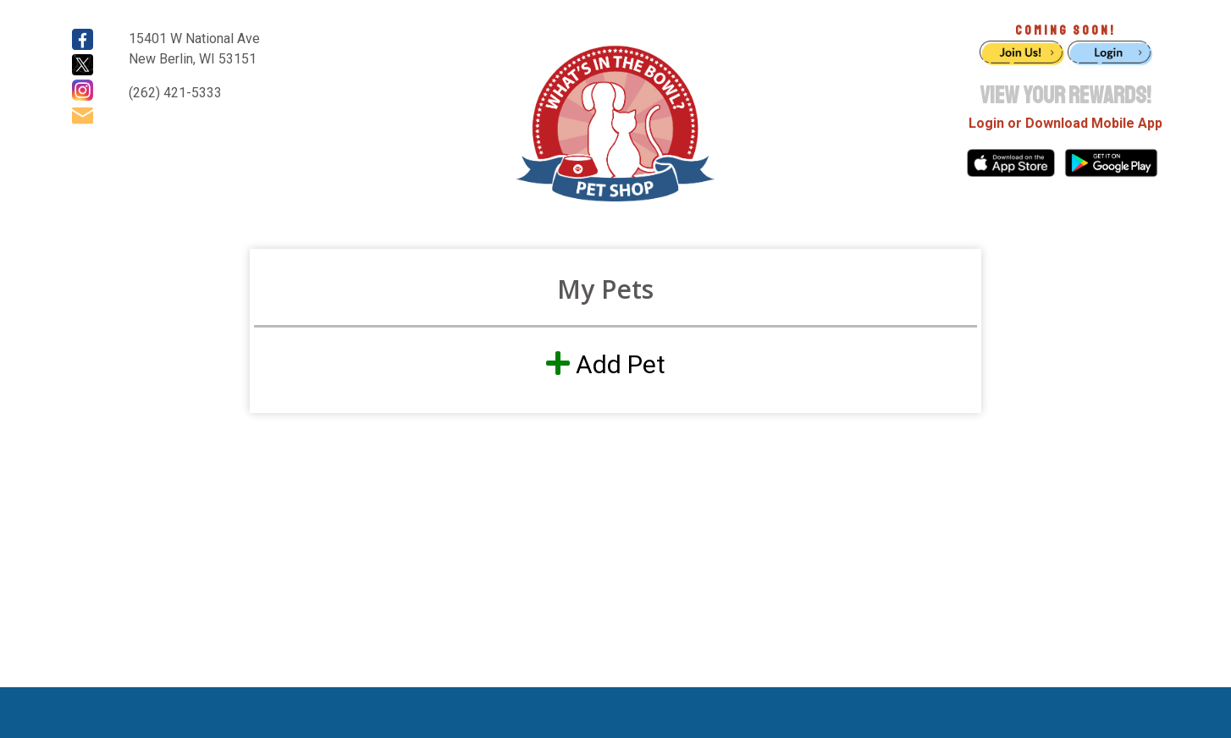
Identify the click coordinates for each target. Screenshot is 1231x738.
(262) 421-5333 (175, 93)
